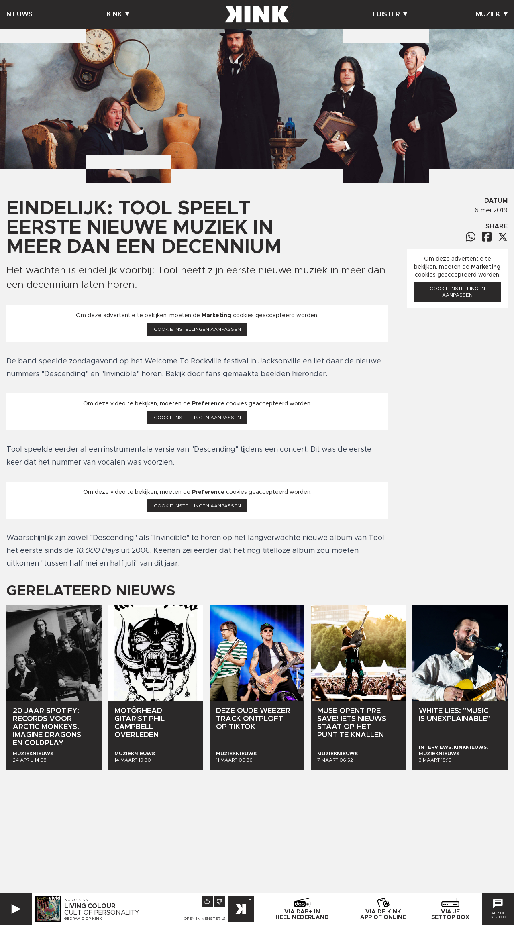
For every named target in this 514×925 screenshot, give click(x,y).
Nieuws (19, 14)
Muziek (492, 14)
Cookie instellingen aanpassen (197, 329)
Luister (390, 14)
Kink (118, 14)
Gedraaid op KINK (83, 919)
